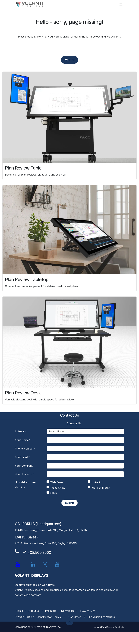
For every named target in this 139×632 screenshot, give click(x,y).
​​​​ (70, 59)
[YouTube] (57, 564)
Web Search (57, 482)
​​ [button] (69, 502)
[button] (69, 621)
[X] (45, 564)
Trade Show (57, 487)
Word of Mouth (101, 487)
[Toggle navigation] (121, 4)
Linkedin (96, 482)
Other (53, 493)
